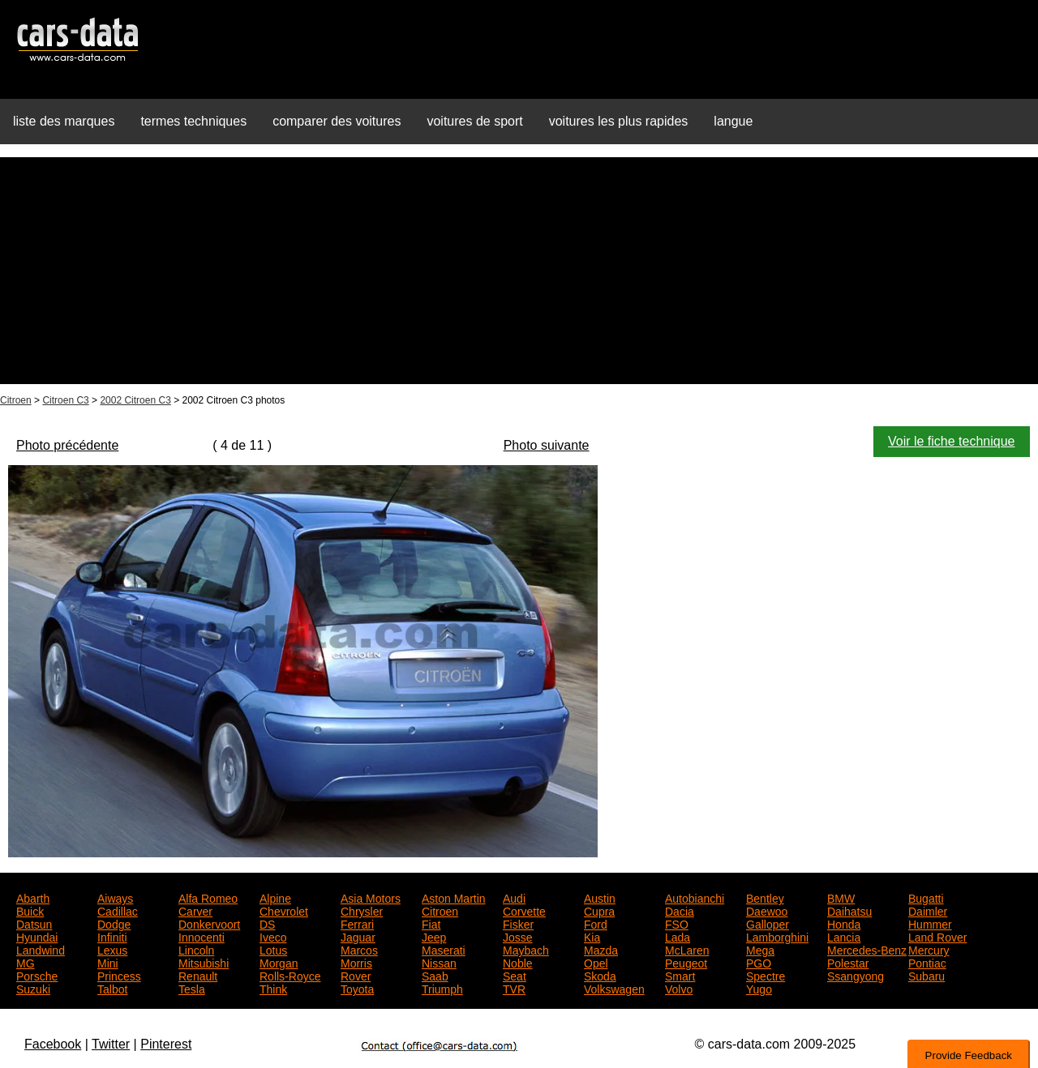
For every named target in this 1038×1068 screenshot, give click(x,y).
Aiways (115, 897)
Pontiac (927, 962)
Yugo (759, 988)
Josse (518, 936)
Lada (677, 936)
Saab (435, 975)
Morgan (279, 962)
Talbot (112, 988)
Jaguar (358, 936)
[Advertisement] (519, 270)
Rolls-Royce (290, 975)
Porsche (37, 975)
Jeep (434, 936)
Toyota (357, 988)
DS (267, 923)
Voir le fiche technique (951, 441)
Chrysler (362, 910)
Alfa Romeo (208, 897)
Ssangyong (855, 975)
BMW (841, 897)
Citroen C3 (65, 400)
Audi (514, 897)
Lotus (273, 949)
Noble (518, 962)
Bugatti (926, 897)
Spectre (765, 975)
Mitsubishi (203, 962)
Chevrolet (284, 910)
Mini (107, 962)
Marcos (359, 949)
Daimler (927, 910)
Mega (760, 949)
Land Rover (937, 936)
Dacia (679, 910)
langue (733, 121)
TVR (514, 988)
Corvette (524, 910)
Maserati (443, 949)
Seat (514, 975)
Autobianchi (694, 897)
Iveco (273, 936)
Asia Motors (371, 897)
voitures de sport (474, 121)
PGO (758, 962)
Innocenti (201, 936)
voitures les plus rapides (618, 121)
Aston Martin (454, 897)
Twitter (111, 1044)
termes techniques (193, 121)
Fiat (431, 923)
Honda (843, 923)
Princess (119, 975)
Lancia (843, 936)
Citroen (16, 400)
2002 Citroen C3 (135, 400)
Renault (197, 975)
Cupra (599, 910)
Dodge (114, 923)
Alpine (275, 897)
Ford (595, 923)
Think (273, 988)
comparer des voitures (336, 121)
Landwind (40, 949)
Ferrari (357, 923)
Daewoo (766, 910)
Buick (30, 910)
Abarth (32, 897)
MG (25, 962)
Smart (680, 975)
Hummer (930, 923)
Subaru (926, 975)
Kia (592, 936)
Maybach (526, 949)
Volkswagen (614, 988)
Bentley (765, 897)
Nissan (439, 962)
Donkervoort (209, 923)
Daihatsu (849, 910)
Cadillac (117, 910)
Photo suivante (547, 445)
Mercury (929, 949)
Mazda (601, 949)
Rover (356, 975)
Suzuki (33, 988)
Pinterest (165, 1044)
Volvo (679, 988)
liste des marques (63, 121)
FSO (676, 923)
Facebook (52, 1044)
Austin (600, 897)
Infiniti (112, 936)
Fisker (518, 923)
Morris (356, 962)
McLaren (687, 949)
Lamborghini (777, 936)
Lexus (112, 949)
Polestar (848, 962)
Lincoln (196, 949)
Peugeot (686, 962)
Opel (596, 962)
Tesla (191, 988)
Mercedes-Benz (867, 949)
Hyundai (37, 936)
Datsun (34, 923)
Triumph (442, 988)
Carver (195, 910)
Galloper (767, 923)
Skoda (600, 975)
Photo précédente (67, 445)
